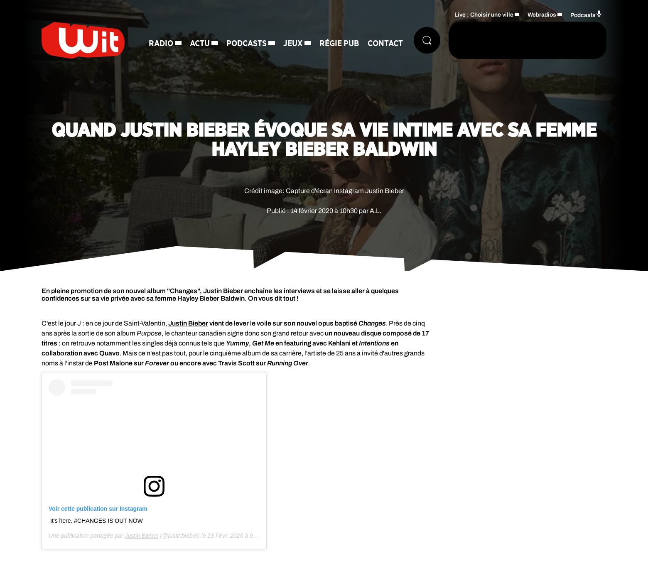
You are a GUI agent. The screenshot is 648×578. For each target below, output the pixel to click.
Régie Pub (339, 43)
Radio (161, 43)
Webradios (542, 15)
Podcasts (246, 43)
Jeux (293, 43)
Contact (385, 43)
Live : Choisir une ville (483, 15)
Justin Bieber (142, 535)
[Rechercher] (427, 40)
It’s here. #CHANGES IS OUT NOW (96, 520)
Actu (200, 43)
